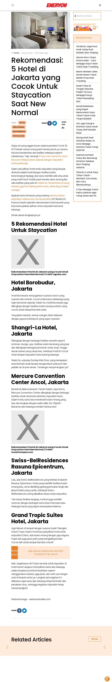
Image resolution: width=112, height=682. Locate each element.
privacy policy (40, 662)
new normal (18, 127)
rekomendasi (19, 131)
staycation (18, 136)
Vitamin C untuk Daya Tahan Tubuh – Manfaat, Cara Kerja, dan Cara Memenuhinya (87, 178)
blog (88, 662)
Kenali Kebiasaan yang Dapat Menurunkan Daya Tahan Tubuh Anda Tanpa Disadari (85, 112)
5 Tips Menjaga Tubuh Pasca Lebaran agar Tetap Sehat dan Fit (87, 192)
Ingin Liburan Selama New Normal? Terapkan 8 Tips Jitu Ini (45, 553)
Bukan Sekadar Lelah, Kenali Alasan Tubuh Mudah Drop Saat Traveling (87, 76)
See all (94, 639)
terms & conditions (58, 662)
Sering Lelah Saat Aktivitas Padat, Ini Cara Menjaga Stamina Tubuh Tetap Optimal (87, 144)
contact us (76, 662)
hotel (22, 123)
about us (25, 662)
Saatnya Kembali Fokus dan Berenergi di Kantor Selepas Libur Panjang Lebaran (86, 161)
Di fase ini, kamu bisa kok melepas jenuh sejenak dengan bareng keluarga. (39, 160)
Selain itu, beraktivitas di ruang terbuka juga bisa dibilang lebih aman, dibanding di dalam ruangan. (40, 186)
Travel (16, 53)
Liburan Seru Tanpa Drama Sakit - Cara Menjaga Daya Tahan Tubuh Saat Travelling (87, 62)
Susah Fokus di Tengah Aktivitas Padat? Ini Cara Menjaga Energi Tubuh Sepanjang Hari (85, 93)
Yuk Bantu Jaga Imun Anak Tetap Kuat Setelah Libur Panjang (87, 49)
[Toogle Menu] (12, 5)
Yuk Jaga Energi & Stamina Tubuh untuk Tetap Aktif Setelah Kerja (87, 128)
